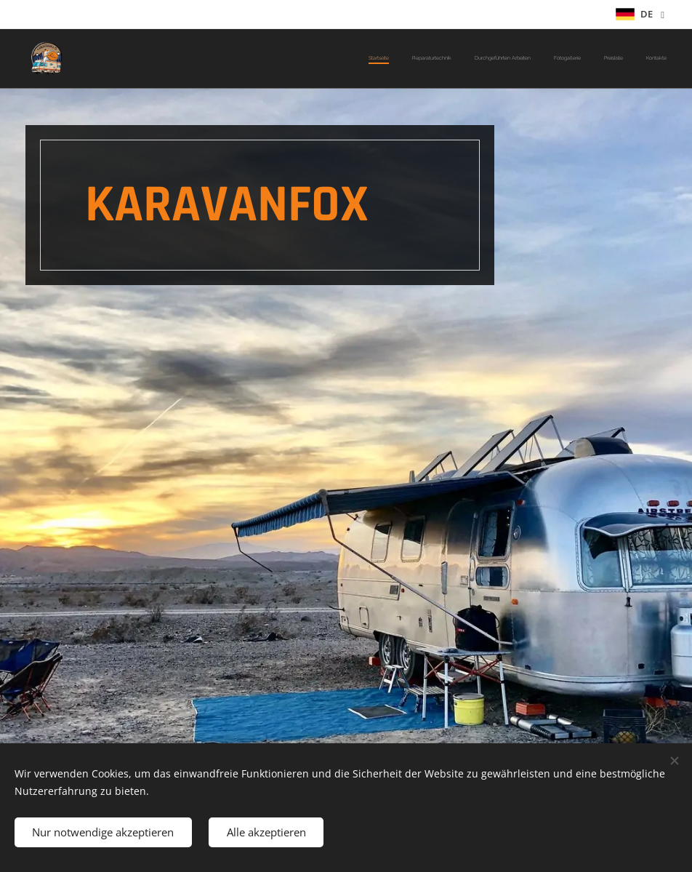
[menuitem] (554, 59)
